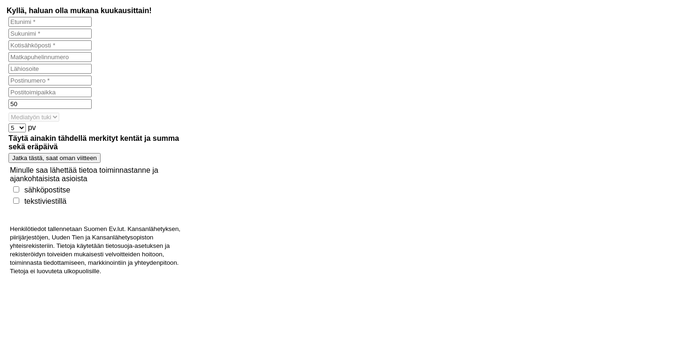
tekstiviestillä (45, 201)
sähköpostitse (47, 190)
